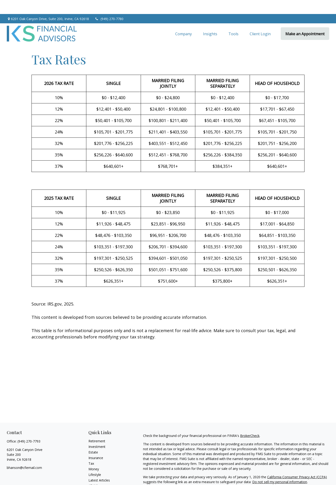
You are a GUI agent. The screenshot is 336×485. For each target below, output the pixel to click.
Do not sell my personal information (279, 468)
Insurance (95, 444)
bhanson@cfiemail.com (24, 453)
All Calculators (99, 477)
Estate (93, 438)
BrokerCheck (249, 421)
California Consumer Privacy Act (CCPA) (297, 463)
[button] (183, 20)
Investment (96, 432)
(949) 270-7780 (109, 5)
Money (93, 455)
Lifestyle (94, 460)
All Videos (95, 472)
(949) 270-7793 (29, 427)
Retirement (96, 427)
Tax (91, 449)
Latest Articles (99, 466)
